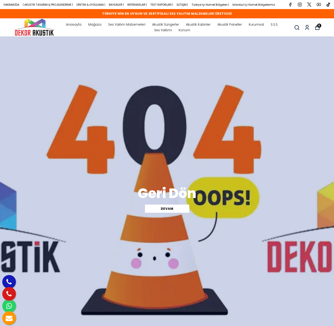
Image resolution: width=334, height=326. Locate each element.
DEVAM (167, 208)
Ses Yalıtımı (163, 30)
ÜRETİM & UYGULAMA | (90, 5)
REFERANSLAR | (137, 5)
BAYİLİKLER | (116, 5)
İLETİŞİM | (182, 5)
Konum (184, 30)
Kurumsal (256, 24)
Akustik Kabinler (198, 24)
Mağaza (94, 24)
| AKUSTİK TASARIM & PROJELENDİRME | (48, 5)
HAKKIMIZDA (11, 5)
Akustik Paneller (229, 24)
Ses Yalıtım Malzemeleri (126, 24)
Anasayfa (73, 24)
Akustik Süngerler (165, 24)
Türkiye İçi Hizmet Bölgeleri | (210, 5)
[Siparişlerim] (307, 27)
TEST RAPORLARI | (161, 5)
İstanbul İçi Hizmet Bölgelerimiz (253, 5)
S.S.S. (274, 24)
